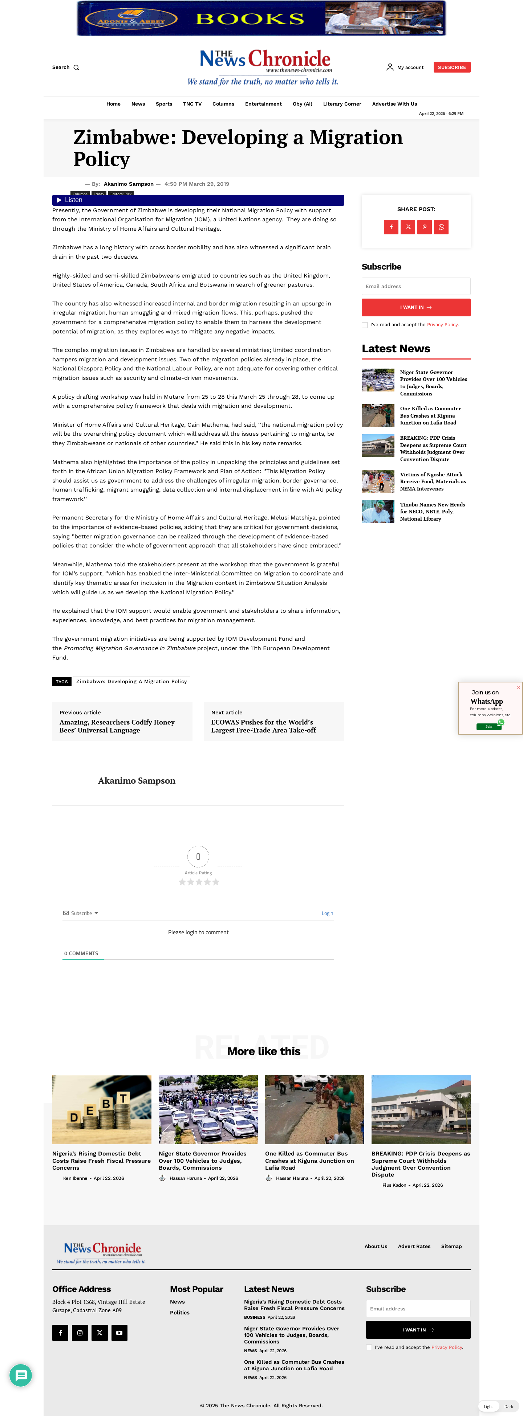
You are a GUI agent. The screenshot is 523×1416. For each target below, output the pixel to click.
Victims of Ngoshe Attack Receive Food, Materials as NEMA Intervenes (433, 481)
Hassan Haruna (186, 1178)
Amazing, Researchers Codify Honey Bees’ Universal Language (117, 726)
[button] (67, 67)
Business (254, 1317)
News (250, 1350)
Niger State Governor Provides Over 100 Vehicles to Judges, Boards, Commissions (433, 383)
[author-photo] (57, 1178)
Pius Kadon (394, 1185)
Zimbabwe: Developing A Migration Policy (131, 681)
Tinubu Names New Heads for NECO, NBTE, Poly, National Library (432, 511)
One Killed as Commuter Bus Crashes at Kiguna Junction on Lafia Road (430, 415)
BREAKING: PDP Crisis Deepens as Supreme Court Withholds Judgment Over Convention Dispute (433, 448)
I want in (416, 307)
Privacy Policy (442, 324)
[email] (416, 286)
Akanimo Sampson (129, 184)
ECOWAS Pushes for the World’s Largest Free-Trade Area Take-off (263, 726)
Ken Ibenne (75, 1178)
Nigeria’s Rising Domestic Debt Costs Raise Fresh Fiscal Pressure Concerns (101, 1160)
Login (327, 913)
